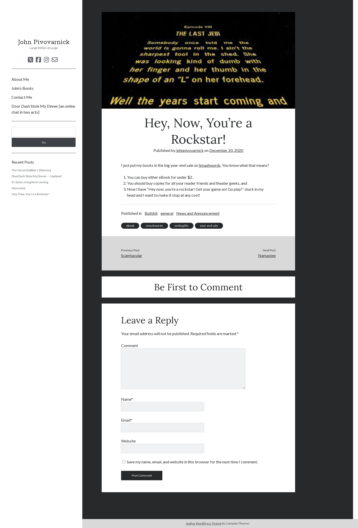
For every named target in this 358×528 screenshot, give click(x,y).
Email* (126, 420)
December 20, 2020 (226, 150)
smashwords (154, 225)
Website (128, 441)
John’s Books (22, 88)
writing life (181, 225)
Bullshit (151, 213)
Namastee (19, 188)
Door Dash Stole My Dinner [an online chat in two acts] (43, 109)
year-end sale (209, 225)
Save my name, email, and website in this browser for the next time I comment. (192, 461)
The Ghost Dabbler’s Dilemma (31, 170)
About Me (20, 79)
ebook (130, 225)
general (167, 213)
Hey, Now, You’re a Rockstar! (31, 194)
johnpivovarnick (190, 150)
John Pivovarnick (44, 42)
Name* (127, 399)
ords (217, 165)
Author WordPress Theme (204, 523)
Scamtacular (131, 255)
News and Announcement (198, 213)
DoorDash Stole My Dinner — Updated (37, 176)
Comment (129, 345)
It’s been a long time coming (30, 182)
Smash (204, 165)
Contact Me (21, 97)
